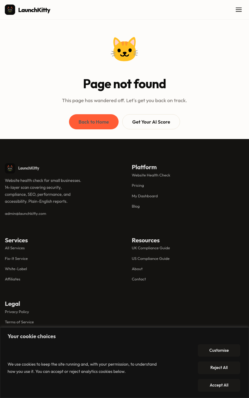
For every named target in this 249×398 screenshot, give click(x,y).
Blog (136, 206)
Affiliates (12, 279)
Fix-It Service (16, 258)
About (137, 268)
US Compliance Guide (151, 258)
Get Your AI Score (151, 122)
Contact (139, 279)
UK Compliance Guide (151, 247)
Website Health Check (151, 175)
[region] (124, 362)
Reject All (219, 367)
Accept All (219, 385)
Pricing (138, 185)
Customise (219, 350)
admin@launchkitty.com (25, 213)
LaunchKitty (27, 10)
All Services (15, 247)
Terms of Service (19, 321)
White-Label (16, 268)
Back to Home (94, 122)
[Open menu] (238, 9)
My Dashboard (145, 195)
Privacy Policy (17, 311)
